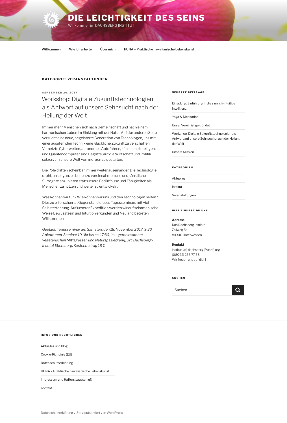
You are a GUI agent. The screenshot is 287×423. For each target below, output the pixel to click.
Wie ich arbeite (80, 49)
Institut (177, 187)
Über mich (107, 49)
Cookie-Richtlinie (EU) (56, 354)
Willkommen (51, 49)
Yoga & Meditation (185, 117)
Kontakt (46, 388)
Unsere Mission (183, 152)
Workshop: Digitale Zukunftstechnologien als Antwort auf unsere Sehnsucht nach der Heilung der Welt (100, 107)
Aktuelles (178, 178)
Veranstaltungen (184, 195)
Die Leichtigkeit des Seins (136, 18)
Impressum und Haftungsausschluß (66, 379)
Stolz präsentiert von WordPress (99, 412)
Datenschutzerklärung (57, 363)
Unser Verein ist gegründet (191, 125)
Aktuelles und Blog (54, 346)
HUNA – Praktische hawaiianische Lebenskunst (159, 49)
